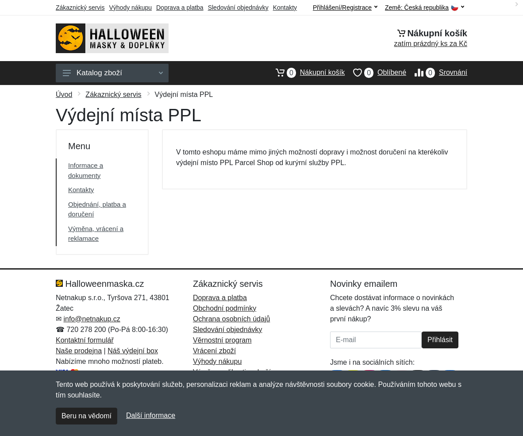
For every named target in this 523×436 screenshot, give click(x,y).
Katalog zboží (113, 73)
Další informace (150, 415)
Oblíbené (375, 72)
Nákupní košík (306, 72)
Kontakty (285, 7)
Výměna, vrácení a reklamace (95, 234)
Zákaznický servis (80, 7)
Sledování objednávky (238, 7)
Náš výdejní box (133, 351)
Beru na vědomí (87, 416)
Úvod (64, 94)
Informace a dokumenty (85, 170)
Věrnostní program (222, 340)
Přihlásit (440, 339)
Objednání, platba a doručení (97, 209)
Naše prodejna (79, 351)
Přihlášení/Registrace (345, 7)
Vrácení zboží (214, 351)
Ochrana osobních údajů (231, 319)
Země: (424, 7)
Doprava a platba (180, 7)
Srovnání (436, 72)
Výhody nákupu (130, 7)
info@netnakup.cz (91, 319)
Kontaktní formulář (85, 340)
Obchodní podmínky (224, 308)
